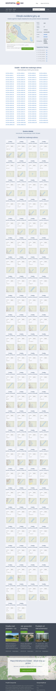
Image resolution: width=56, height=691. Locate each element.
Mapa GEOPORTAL (45, 3)
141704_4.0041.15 (10, 79)
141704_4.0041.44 (21, 94)
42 (46, 60)
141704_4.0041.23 (10, 83)
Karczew (45, 36)
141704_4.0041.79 (43, 111)
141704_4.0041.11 (10, 77)
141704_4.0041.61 (21, 103)
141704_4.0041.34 (43, 88)
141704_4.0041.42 (43, 92)
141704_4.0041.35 (10, 90)
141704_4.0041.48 (21, 96)
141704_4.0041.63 (43, 103)
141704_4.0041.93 (21, 120)
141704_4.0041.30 (43, 86)
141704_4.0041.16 (21, 79)
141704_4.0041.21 (32, 81)
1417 (7, 9)
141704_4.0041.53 (21, 98)
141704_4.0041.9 (32, 75)
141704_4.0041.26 (43, 83)
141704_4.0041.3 (21, 73)
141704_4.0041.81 (21, 113)
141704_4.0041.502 (10, 122)
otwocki (45, 34)
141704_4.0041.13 (32, 77)
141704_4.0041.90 (32, 118)
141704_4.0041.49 (32, 96)
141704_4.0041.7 (9, 75)
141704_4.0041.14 (43, 77)
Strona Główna (40, 685)
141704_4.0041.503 (21, 122)
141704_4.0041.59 (43, 101)
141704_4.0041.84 (10, 116)
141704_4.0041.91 (43, 118)
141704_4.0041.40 (21, 92)
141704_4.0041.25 (32, 83)
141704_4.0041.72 (10, 109)
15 (46, 50)
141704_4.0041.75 (43, 109)
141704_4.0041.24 (21, 83)
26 (46, 54)
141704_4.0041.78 (32, 111)
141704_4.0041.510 (32, 122)
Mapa (12, 146)
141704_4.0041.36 (21, 90)
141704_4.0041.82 (32, 113)
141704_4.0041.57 (21, 101)
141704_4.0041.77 (21, 111)
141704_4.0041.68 (10, 107)
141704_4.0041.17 (32, 79)
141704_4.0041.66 (32, 105)
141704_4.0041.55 (43, 98)
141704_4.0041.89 (21, 118)
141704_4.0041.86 (32, 116)
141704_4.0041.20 (21, 81)
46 (46, 52)
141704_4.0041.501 (43, 120)
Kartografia (23, 632)
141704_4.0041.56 (10, 101)
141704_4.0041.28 (21, 86)
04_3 (10, 9)
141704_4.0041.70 (32, 107)
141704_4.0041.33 (32, 88)
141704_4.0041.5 (32, 73)
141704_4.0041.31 (10, 88)
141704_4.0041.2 (9, 73)
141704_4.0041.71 (43, 107)
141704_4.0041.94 (32, 120)
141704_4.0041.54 (32, 98)
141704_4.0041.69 (21, 107)
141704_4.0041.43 (10, 94)
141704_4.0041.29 (32, 86)
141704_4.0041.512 (43, 122)
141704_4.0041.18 (43, 79)
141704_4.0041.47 (10, 96)
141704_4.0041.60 (10, 103)
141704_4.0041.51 (10, 98)
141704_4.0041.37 (32, 90)
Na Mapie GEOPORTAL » (27, 48)
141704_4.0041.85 (21, 116)
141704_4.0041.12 (21, 77)
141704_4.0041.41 (32, 92)
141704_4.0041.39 (10, 92)
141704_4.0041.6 (43, 73)
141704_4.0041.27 (10, 86)
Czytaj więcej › (15, 651)
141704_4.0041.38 (43, 90)
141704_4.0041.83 (43, 113)
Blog (37, 3)
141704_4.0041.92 (10, 120)
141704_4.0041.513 (10, 124)
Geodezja (9, 632)
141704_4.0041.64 (10, 105)
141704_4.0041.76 (10, 111)
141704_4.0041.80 (10, 113)
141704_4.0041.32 (21, 88)
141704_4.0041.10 (43, 75)
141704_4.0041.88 (10, 118)
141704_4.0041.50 (43, 96)
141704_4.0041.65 (21, 105)
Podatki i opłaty (39, 632)
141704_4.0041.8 (21, 75)
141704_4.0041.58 (32, 101)
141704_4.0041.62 (32, 103)
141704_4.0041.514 (21, 124)
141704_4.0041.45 (32, 94)
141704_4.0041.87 (43, 116)
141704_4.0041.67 (43, 105)
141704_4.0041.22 (43, 81)
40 (46, 58)
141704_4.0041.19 (10, 81)
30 (46, 56)
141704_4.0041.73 (21, 109)
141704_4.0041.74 (32, 109)
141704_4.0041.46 (43, 94)
